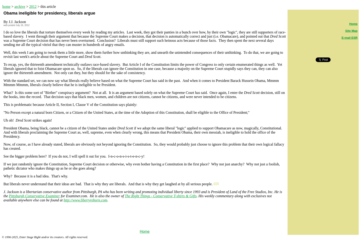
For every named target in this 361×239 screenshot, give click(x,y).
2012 (33, 7)
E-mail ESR (350, 37)
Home (145, 231)
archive (20, 7)
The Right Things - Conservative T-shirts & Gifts (161, 196)
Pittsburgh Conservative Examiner (34, 196)
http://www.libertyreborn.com (85, 200)
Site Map (351, 31)
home (6, 7)
